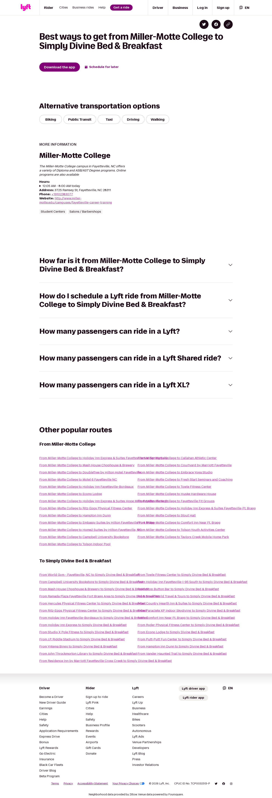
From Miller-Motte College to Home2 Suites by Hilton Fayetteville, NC (90, 530)
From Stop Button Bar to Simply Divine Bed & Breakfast (178, 589)
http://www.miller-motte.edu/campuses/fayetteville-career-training (75, 200)
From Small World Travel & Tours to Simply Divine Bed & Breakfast (186, 596)
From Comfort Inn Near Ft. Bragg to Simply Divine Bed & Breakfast (186, 618)
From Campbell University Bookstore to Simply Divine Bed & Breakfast (91, 582)
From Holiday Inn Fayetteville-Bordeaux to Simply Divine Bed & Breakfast (93, 618)
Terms (55, 783)
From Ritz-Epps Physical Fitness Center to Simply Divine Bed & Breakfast (93, 610)
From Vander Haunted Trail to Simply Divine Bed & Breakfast (182, 653)
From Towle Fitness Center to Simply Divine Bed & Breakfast (182, 575)
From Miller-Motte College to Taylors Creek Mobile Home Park (183, 537)
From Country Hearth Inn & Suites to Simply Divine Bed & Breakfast (187, 603)
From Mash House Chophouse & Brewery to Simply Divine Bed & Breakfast (94, 589)
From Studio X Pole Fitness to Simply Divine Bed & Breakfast (83, 632)
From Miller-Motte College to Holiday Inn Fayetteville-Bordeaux (86, 487)
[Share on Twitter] (204, 24)
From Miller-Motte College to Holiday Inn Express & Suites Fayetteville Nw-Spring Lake (103, 458)
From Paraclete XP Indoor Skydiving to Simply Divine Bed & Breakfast (189, 610)
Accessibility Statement (92, 783)
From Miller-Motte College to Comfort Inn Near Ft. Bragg (179, 522)
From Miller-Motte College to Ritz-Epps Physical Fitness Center (85, 508)
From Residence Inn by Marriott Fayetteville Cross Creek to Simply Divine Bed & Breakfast (105, 661)
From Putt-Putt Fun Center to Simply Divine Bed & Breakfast (182, 639)
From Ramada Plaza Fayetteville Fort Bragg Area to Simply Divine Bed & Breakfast (99, 596)
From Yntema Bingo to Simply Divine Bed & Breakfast (78, 646)
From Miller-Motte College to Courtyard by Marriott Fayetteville (185, 465)
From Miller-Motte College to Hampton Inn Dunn (75, 515)
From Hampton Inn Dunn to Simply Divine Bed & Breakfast (180, 646)
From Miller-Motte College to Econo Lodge (70, 494)
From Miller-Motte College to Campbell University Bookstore (84, 537)
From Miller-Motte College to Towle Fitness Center (174, 487)
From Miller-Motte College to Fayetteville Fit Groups (176, 501)
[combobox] (244, 7)
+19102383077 (62, 194)
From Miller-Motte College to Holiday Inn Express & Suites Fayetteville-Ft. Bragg (197, 508)
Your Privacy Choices (128, 783)
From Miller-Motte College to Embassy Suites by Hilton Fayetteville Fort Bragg (97, 522)
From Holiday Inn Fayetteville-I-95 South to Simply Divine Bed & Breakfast (192, 582)
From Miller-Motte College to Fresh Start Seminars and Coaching (185, 479)
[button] (136, 264)
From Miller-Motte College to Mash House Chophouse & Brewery (86, 465)
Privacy (68, 783)
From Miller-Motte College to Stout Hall (167, 515)
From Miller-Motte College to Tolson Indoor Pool (74, 544)
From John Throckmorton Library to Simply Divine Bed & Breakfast (88, 653)
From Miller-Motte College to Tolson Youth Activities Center (181, 530)
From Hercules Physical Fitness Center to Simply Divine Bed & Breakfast (92, 603)
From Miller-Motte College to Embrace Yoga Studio (175, 472)
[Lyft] (26, 8)
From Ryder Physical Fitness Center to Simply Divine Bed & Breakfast (188, 625)
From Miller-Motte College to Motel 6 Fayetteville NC (78, 479)
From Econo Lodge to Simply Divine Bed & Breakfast (176, 632)
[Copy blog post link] (228, 24)
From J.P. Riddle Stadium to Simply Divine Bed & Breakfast (82, 639)
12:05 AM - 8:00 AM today (61, 186)
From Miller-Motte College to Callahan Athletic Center (177, 458)
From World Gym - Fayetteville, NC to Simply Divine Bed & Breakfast (89, 575)
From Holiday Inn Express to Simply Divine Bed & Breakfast (83, 625)
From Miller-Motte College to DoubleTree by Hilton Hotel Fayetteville (90, 472)
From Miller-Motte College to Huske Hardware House (177, 494)
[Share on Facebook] (216, 24)
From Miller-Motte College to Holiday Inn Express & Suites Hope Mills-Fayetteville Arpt (103, 501)
